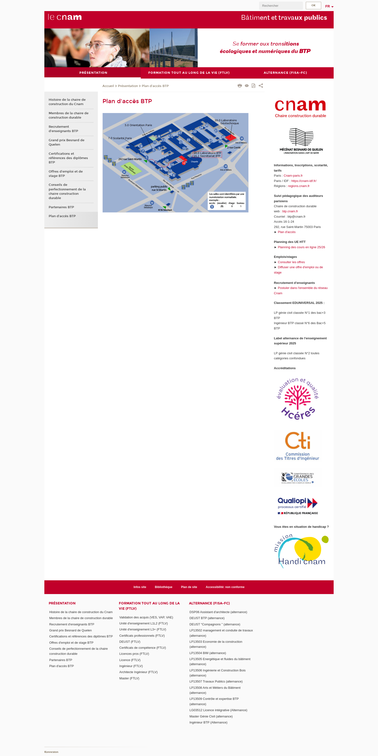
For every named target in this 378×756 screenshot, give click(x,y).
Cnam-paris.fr (293, 175)
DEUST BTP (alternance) (206, 618)
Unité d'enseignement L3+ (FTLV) (142, 629)
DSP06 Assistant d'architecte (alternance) (218, 612)
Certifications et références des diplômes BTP (68, 158)
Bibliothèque (163, 587)
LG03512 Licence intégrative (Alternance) (218, 710)
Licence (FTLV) (130, 660)
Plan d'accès (287, 232)
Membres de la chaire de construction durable (68, 115)
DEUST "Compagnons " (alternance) (214, 624)
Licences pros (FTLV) (134, 654)
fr (327, 6)
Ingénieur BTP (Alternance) (208, 722)
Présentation (128, 86)
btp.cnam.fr (290, 211)
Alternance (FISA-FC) (209, 603)
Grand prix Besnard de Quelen (66, 142)
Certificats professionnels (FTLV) (142, 635)
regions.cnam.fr (299, 186)
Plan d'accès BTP (155, 86)
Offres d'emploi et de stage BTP (66, 173)
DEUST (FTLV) (129, 641)
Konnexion (51, 752)
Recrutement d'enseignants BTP (63, 129)
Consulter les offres (291, 262)
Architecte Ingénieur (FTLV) (138, 672)
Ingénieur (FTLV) (131, 666)
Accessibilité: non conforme (225, 587)
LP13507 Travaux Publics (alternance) (216, 681)
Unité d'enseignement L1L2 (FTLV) (143, 623)
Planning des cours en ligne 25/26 (301, 247)
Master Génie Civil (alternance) (211, 716)
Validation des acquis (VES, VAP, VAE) (146, 617)
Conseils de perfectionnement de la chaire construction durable (67, 191)
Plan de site (189, 587)
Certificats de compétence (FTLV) (142, 647)
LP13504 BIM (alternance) (207, 653)
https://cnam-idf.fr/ (304, 180)
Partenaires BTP (61, 207)
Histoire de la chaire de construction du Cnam (67, 102)
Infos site (140, 587)
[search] (281, 6)
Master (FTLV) (129, 678)
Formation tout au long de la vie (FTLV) (149, 605)
